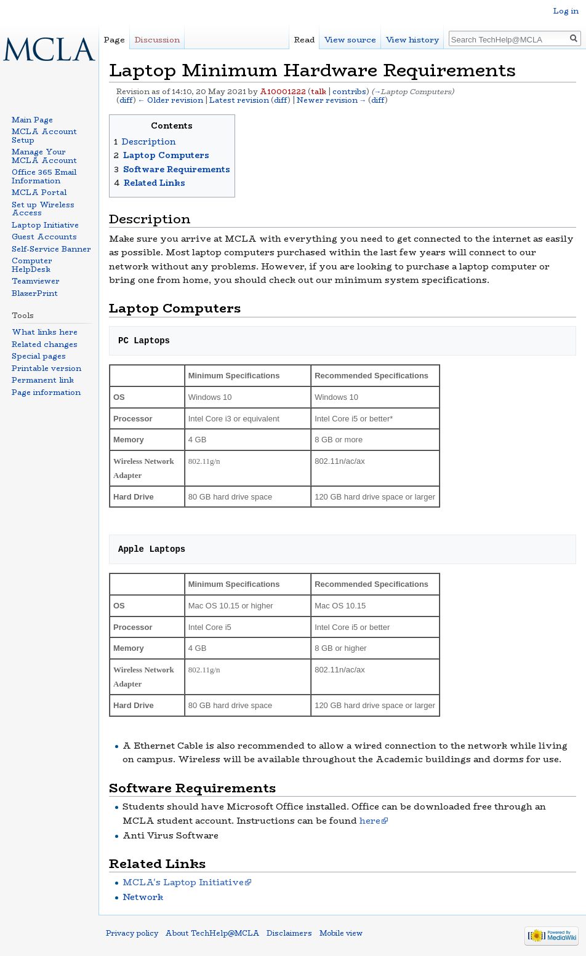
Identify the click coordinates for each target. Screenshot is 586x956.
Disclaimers (289, 933)
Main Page (32, 119)
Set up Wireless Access (43, 209)
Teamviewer (36, 281)
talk (318, 91)
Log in (566, 11)
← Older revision (170, 100)
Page (114, 40)
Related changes (45, 344)
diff (126, 100)
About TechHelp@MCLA (212, 933)
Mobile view (341, 933)
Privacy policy (132, 933)
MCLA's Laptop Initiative (183, 882)
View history (412, 40)
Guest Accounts (44, 236)
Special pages (39, 356)
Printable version (46, 368)
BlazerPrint (35, 293)
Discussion (157, 40)
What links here (45, 332)
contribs (349, 91)
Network (142, 897)
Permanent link (43, 380)
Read (304, 40)
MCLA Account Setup (44, 135)
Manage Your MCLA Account (44, 156)
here (369, 820)
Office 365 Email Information (44, 176)
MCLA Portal (39, 192)
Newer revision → (332, 100)
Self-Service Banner (51, 249)
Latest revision (239, 100)
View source (350, 40)
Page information (46, 392)
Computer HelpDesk (32, 265)
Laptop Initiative (45, 225)
